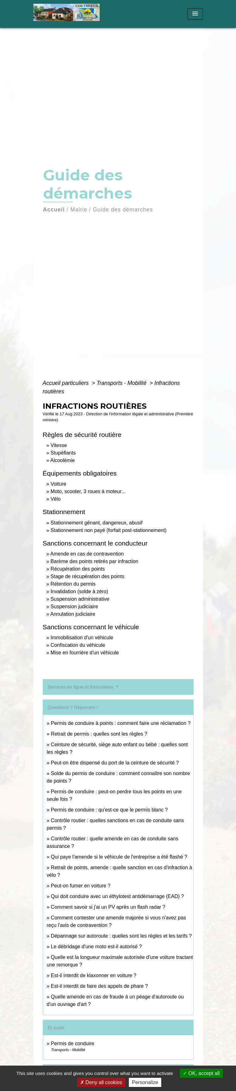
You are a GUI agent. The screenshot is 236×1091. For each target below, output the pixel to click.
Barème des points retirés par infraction (94, 561)
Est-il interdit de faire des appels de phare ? (99, 986)
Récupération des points (78, 569)
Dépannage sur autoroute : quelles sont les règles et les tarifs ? (121, 936)
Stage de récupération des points (87, 576)
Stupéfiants (63, 452)
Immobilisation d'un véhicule (82, 637)
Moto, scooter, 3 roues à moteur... (88, 491)
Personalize (145, 1082)
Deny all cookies (101, 1082)
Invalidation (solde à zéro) (79, 591)
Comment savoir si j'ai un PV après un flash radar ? (108, 907)
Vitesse (59, 445)
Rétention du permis (73, 584)
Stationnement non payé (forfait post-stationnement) (109, 530)
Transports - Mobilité (122, 383)
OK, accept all (201, 1073)
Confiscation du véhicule (78, 645)
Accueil (54, 209)
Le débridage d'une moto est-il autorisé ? (96, 946)
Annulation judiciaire (72, 614)
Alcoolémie (62, 460)
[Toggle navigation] (195, 14)
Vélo (56, 499)
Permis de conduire (72, 1043)
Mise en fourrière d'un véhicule (85, 652)
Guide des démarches (123, 209)
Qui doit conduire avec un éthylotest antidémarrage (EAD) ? (117, 896)
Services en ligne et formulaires (81, 686)
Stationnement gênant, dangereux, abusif (97, 522)
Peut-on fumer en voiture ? (80, 885)
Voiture (58, 484)
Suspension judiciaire (74, 606)
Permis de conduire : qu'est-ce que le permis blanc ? (109, 809)
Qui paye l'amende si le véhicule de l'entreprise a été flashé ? (119, 856)
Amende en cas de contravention (87, 553)
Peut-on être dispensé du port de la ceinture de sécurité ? (115, 762)
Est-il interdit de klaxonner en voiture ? (93, 975)
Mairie (78, 209)
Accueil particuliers (67, 383)
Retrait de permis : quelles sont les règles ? (99, 734)
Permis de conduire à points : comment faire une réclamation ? (121, 723)
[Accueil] (68, 14)
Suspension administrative (80, 599)
